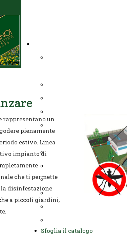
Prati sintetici (66, 152)
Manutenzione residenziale (84, 111)
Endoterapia (63, 192)
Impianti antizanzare (76, 165)
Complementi (65, 179)
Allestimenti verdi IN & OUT (85, 206)
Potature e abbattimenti (79, 97)
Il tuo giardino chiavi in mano (73, 43)
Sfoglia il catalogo (67, 231)
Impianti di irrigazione (78, 84)
